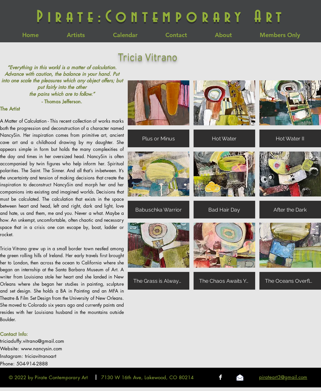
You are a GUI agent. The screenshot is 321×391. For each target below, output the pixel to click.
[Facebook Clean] (220, 377)
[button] (158, 113)
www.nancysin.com (41, 348)
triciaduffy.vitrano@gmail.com (32, 341)
